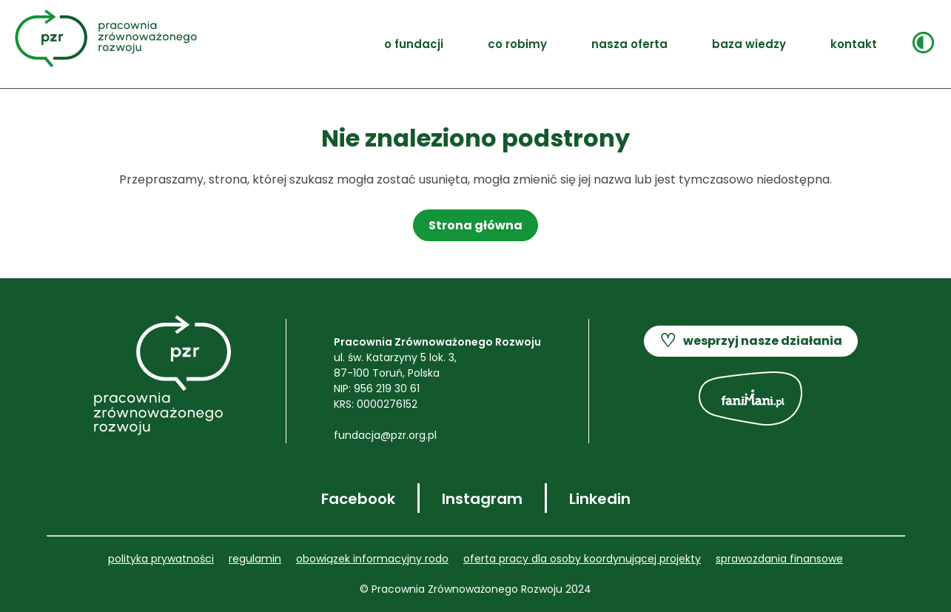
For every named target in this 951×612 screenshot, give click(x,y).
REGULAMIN (255, 558)
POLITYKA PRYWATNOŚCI (161, 558)
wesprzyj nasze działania (750, 341)
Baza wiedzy (749, 44)
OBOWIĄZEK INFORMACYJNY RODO (372, 558)
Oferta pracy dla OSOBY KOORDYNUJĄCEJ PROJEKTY (582, 558)
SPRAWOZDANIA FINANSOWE (779, 558)
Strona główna (475, 225)
